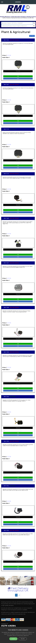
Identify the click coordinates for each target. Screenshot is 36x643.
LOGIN (9, 55)
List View (32, 36)
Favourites (18, 71)
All (19, 595)
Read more (26, 635)
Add (18, 76)
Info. (18, 78)
